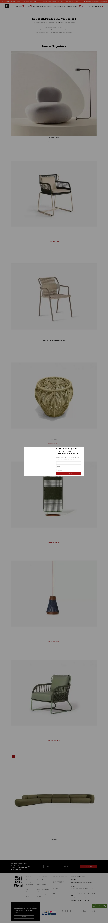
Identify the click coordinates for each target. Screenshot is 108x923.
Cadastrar (69, 473)
